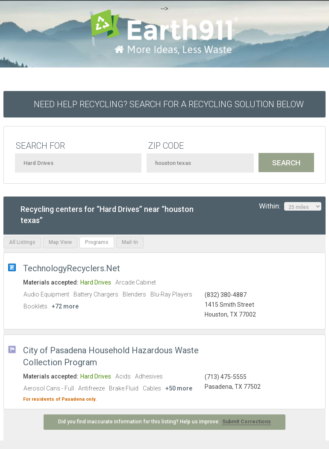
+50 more (178, 388)
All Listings (22, 242)
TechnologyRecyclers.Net (71, 268)
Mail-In (130, 242)
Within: (290, 206)
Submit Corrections (246, 422)
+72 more (65, 306)
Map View (60, 242)
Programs (97, 242)
